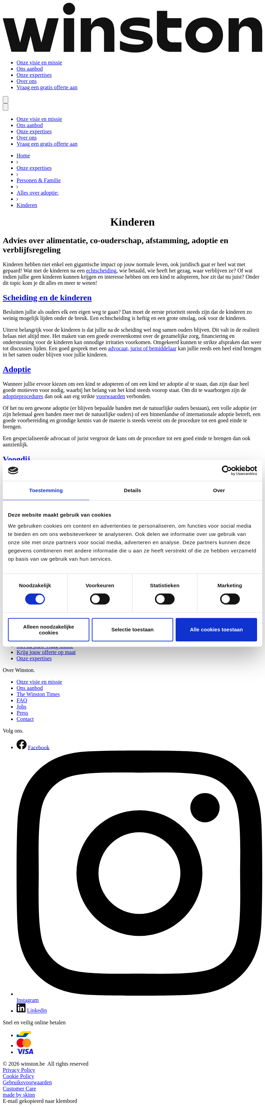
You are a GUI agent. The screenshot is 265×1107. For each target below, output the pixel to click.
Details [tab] (132, 490)
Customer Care (19, 1089)
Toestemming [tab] (46, 490)
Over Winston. (19, 670)
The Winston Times (38, 694)
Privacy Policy (19, 1070)
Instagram (28, 1000)
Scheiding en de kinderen (47, 297)
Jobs (21, 707)
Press (22, 713)
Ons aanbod (30, 69)
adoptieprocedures (23, 396)
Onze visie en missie (39, 62)
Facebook (38, 747)
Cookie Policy (18, 1076)
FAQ (22, 700)
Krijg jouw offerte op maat (46, 652)
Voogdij (16, 459)
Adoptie (17, 369)
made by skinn (19, 1095)
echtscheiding (101, 270)
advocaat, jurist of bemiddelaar (142, 348)
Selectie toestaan (132, 629)
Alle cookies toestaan (216, 629)
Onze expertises (34, 75)
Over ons (27, 81)
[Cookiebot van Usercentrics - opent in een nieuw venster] (227, 470)
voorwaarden (110, 396)
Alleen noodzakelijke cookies (48, 629)
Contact (25, 719)
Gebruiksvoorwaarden (27, 1082)
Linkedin (37, 1011)
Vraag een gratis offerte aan (47, 87)
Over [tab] (219, 490)
